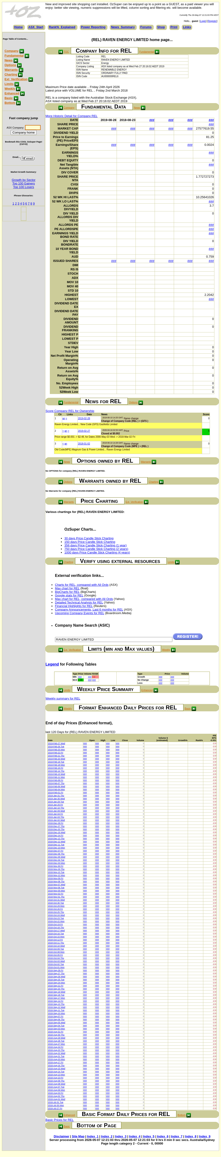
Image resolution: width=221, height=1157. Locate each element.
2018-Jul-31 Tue (55, 1102)
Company (11, 51)
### (151, 120)
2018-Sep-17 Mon (56, 998)
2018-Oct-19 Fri (55, 924)
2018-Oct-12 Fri (55, 940)
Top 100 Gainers (23, 183)
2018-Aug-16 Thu (56, 1065)
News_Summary (123, 27)
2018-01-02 (84, 443)
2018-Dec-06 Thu (56, 854)
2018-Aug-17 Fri (55, 1062)
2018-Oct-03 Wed (56, 961)
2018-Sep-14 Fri (55, 1001)
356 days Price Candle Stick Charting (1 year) (95, 545)
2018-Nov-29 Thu (56, 869)
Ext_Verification (16, 79)
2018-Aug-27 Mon (56, 1044)
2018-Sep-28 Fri (55, 970)
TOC (66, 51)
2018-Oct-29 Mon (56, 906)
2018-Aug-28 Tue (56, 1041)
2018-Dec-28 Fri (55, 823)
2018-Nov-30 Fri (55, 866)
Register (212, 21)
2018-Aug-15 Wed (56, 1068)
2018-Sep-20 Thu (56, 989)
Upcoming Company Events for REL (79, 613)
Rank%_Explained (62, 27)
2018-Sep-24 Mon (56, 982)
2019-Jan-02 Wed (56, 820)
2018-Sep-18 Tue (56, 995)
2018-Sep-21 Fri (55, 986)
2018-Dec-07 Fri (55, 851)
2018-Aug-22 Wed (56, 1053)
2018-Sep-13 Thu (56, 1004)
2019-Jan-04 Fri (55, 814)
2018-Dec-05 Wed (56, 857)
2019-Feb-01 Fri (55, 792)
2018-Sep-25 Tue (56, 979)
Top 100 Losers (23, 187)
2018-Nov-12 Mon (56, 875)
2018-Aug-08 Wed (56, 1084)
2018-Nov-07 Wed (56, 884)
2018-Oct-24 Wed (56, 915)
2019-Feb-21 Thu (56, 756)
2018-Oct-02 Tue (56, 964)
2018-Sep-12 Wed (56, 1007)
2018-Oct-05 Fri (55, 955)
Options (10, 65)
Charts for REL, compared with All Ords (82, 585)
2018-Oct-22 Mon (56, 921)
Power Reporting (93, 27)
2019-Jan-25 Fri (55, 805)
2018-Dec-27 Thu (56, 826)
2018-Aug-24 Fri (55, 1047)
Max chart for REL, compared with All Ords (84, 599)
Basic (8, 98)
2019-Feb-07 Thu (56, 783)
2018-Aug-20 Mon (56, 1059)
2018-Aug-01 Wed (56, 1099)
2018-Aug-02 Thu (56, 1096)
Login (203, 21)
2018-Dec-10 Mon (56, 848)
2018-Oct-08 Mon (56, 952)
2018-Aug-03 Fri (55, 1093)
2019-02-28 (84, 418)
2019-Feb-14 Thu (56, 771)
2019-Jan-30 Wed (56, 798)
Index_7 (176, 1136)
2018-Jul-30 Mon (56, 1105)
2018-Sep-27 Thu (56, 973)
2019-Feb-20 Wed (56, 759)
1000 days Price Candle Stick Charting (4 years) (97, 552)
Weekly (9, 88)
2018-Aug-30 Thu (56, 1035)
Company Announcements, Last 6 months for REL (89, 609)
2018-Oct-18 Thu (56, 927)
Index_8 (190, 1136)
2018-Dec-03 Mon (56, 863)
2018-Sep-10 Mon (56, 1013)
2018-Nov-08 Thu (56, 881)
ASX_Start (35, 27)
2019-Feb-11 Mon (56, 777)
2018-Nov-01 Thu (56, 897)
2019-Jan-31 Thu (56, 795)
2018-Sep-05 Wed (56, 1022)
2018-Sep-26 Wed (56, 976)
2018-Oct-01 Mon (56, 967)
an (63, 418)
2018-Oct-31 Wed (56, 900)
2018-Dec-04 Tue (56, 860)
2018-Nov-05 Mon (56, 890)
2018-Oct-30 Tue (56, 903)
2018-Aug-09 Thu (56, 1081)
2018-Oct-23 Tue (56, 918)
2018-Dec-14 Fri (55, 835)
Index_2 (106, 1136)
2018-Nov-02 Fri (55, 894)
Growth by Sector (23, 180)
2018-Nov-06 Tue (56, 887)
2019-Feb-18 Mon (56, 765)
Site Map (78, 1136)
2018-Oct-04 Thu (56, 958)
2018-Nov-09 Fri (55, 878)
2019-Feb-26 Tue (56, 746)
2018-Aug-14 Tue (56, 1071)
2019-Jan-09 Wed (56, 811)
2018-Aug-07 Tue (56, 1087)
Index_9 (204, 1136)
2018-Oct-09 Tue (56, 949)
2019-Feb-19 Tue (56, 762)
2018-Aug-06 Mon (56, 1090)
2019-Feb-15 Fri (55, 768)
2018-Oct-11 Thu (56, 943)
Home (18, 27)
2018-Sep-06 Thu (56, 1019)
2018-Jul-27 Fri (55, 1108)
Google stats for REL (69, 595)
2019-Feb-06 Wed (56, 786)
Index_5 (148, 1136)
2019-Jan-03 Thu (56, 817)
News (8, 60)
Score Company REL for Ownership (70, 411)
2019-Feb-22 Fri (55, 752)
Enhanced (11, 93)
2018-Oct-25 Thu (56, 912)
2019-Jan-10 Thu (56, 808)
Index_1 (92, 1136)
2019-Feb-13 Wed (56, 774)
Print (174, 27)
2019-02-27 (84, 431)
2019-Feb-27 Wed (56, 743)
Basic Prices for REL (60, 1120)
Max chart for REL (67, 588)
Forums (146, 27)
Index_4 (134, 1136)
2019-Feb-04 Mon (56, 789)
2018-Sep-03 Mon (56, 1028)
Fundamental (14, 55)
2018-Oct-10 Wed (56, 946)
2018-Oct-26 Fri (55, 909)
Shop (161, 27)
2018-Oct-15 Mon (56, 936)
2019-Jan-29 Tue (56, 802)
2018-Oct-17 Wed (56, 930)
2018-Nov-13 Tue (56, 872)
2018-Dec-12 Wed (56, 841)
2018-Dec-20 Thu (56, 829)
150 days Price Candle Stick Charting (89, 542)
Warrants (11, 69)
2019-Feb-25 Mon (56, 749)
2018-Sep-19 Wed (56, 992)
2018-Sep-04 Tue (56, 1025)
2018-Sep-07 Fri (55, 1016)
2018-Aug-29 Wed (56, 1038)
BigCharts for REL (67, 592)
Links (187, 27)
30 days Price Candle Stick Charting (89, 538)
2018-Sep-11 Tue (56, 1010)
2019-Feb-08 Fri (55, 780)
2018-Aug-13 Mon (56, 1074)
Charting (10, 74)
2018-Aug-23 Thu (56, 1050)
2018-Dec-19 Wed (56, 832)
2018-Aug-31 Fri (55, 1032)
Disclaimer (61, 1136)
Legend (52, 664)
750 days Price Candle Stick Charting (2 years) (96, 549)
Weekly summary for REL (63, 698)
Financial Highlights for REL (74, 606)
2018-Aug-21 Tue (56, 1056)
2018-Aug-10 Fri (55, 1078)
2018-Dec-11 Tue (56, 844)
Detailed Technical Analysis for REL (79, 602)
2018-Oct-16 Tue (56, 933)
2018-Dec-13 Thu (56, 838)
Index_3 (120, 1136)
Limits (8, 84)
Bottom (9, 103)
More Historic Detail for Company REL (72, 116)
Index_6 (162, 1136)
